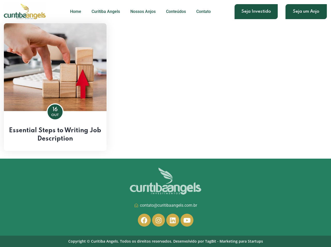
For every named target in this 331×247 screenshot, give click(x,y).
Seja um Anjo (306, 11)
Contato (203, 11)
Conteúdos (176, 11)
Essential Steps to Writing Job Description (55, 134)
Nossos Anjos (143, 11)
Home (75, 11)
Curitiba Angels (106, 11)
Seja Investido (256, 11)
